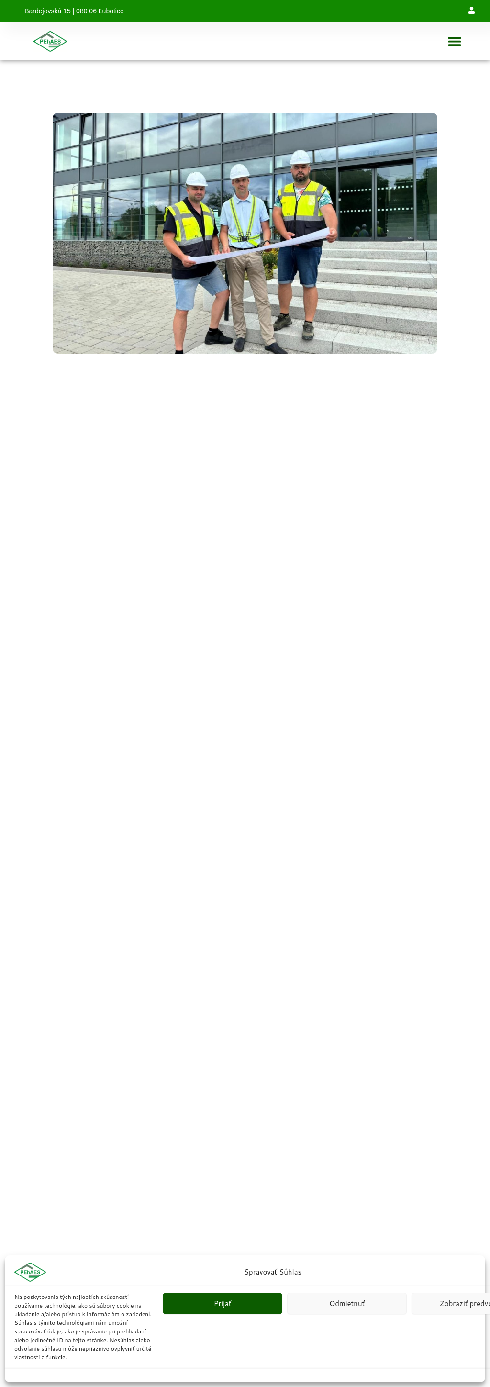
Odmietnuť (347, 1303)
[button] (455, 41)
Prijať (223, 1303)
